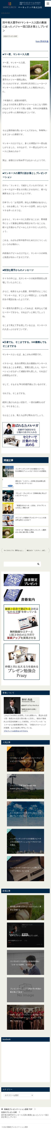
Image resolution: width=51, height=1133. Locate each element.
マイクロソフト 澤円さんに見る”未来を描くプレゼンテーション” (15, 550)
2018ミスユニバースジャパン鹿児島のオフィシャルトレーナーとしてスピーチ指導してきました (26, 1018)
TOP (18, 1109)
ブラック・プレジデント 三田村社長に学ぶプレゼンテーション (31, 494)
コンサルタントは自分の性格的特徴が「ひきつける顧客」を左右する (24, 962)
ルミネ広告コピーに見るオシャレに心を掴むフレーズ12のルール (25, 814)
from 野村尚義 (42, 41)
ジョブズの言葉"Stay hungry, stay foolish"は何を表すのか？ (23, 786)
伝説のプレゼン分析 (10, 36)
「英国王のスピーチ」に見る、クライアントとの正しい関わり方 (30, 507)
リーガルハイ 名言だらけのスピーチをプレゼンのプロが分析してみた (26, 759)
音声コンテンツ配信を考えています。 (24, 936)
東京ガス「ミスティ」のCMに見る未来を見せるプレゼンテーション (30, 482)
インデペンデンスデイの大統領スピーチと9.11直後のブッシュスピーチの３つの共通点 (30, 470)
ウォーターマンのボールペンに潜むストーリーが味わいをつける (25, 869)
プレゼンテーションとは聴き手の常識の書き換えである (25, 990)
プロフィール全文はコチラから (16, 731)
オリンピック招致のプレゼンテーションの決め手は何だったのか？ (30, 519)
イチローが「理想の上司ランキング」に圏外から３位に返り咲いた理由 (30, 531)
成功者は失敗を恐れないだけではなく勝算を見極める (25, 908)
